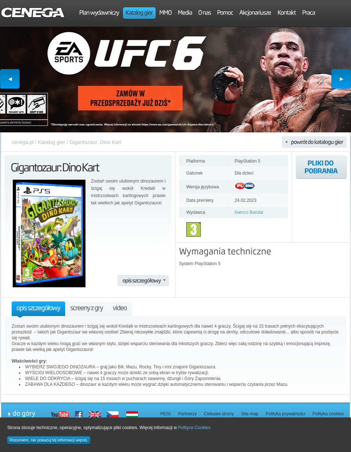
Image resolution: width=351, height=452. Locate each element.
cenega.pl (23, 142)
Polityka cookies (328, 413)
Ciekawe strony (219, 413)
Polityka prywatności (285, 413)
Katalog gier (51, 142)
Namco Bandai (249, 212)
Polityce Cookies (194, 427)
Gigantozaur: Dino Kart (95, 142)
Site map (249, 413)
